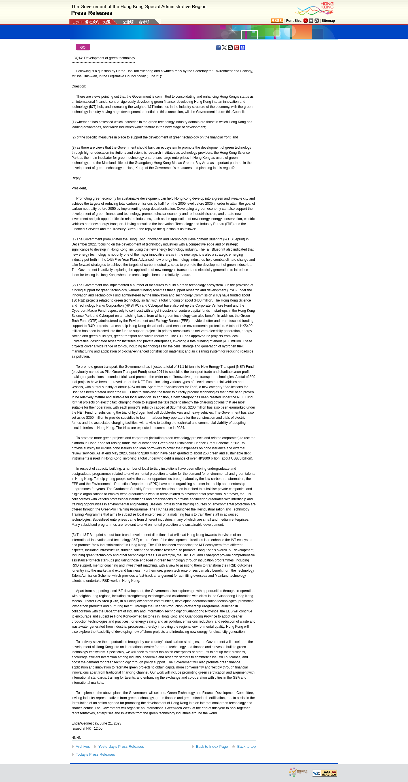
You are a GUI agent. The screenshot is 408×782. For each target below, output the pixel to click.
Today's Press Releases (95, 754)
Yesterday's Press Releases (121, 746)
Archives (83, 746)
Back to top (246, 746)
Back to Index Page (212, 746)
